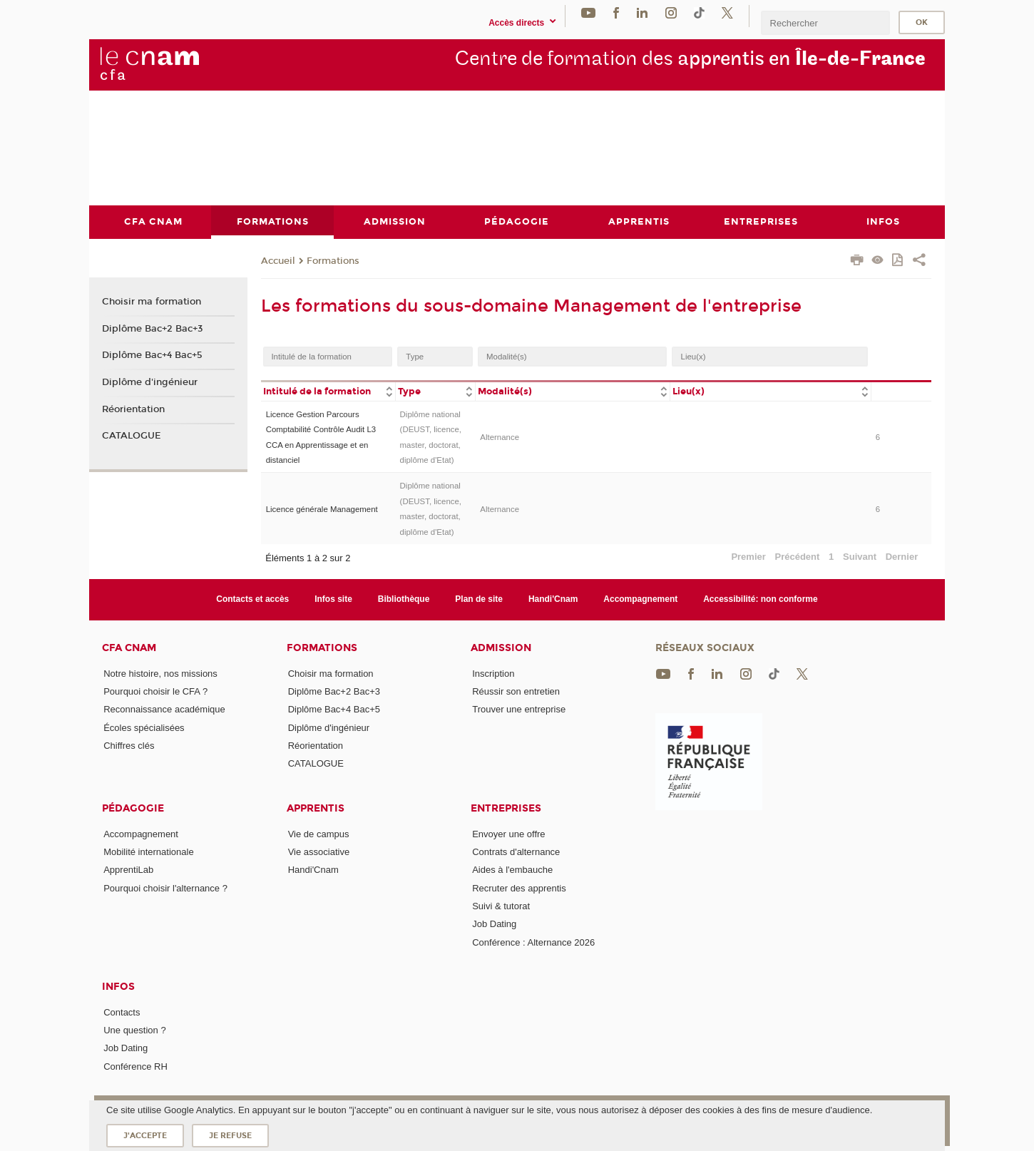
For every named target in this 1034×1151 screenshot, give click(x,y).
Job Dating (494, 924)
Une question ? (134, 1030)
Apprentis (315, 808)
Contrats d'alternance (516, 851)
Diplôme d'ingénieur (150, 382)
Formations (333, 260)
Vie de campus (318, 833)
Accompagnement (640, 599)
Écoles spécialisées (143, 727)
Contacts (121, 1011)
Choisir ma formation (151, 301)
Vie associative (318, 851)
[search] (825, 22)
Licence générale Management (322, 508)
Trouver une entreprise (518, 709)
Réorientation (133, 408)
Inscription (493, 672)
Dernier (902, 556)
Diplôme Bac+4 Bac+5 (152, 355)
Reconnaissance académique (164, 709)
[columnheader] (328, 390)
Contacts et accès (252, 599)
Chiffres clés (128, 745)
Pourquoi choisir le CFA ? (155, 691)
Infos (118, 986)
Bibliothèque (404, 599)
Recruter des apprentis (519, 887)
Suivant (859, 556)
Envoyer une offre (508, 833)
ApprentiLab (128, 869)
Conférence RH (135, 1065)
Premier (748, 556)
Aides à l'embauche (512, 869)
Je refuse (230, 1135)
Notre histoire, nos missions (160, 672)
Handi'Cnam (553, 599)
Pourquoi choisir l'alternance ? (165, 887)
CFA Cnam (129, 647)
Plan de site (479, 599)
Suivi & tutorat (501, 905)
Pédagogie (133, 808)
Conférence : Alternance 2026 (533, 941)
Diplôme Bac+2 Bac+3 (152, 328)
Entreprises (506, 808)
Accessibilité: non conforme (760, 599)
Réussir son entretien (516, 691)
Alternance (499, 437)
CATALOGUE (131, 435)
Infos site (333, 599)
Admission (501, 647)
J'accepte (145, 1135)
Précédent (797, 556)
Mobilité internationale (148, 851)
